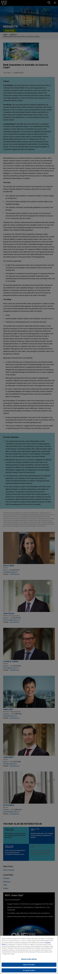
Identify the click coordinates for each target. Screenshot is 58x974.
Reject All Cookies (29, 966)
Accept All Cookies (29, 972)
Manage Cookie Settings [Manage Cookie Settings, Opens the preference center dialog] (29, 960)
